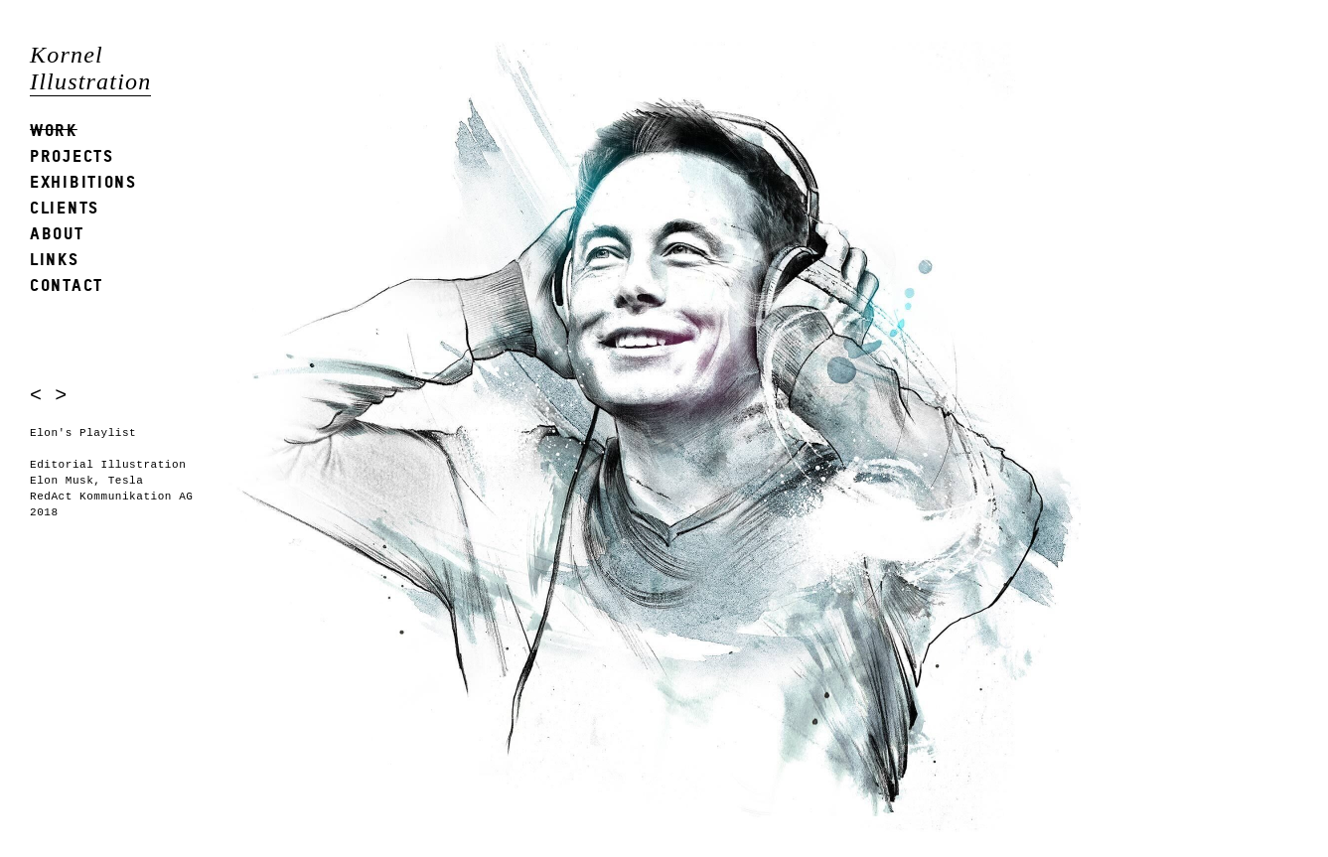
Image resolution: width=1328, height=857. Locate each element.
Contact (66, 284)
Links (54, 258)
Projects (72, 155)
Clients (64, 207)
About (57, 232)
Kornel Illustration (90, 68)
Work (53, 129)
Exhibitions (83, 181)
